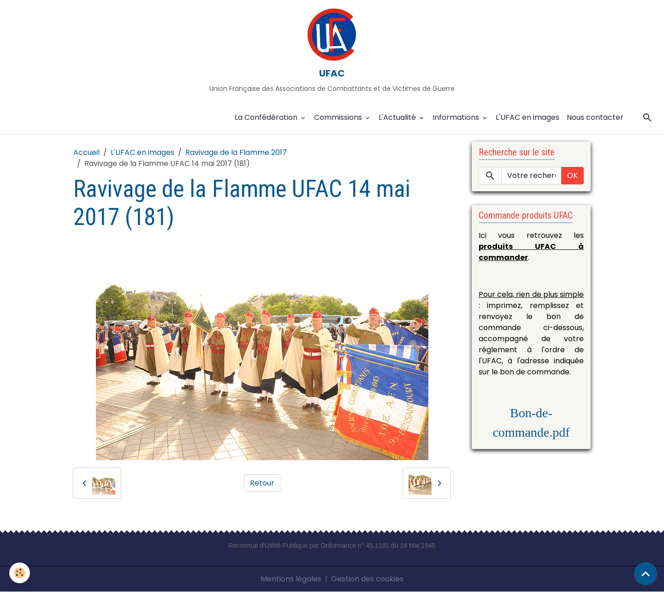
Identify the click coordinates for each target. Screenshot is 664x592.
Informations (457, 117)
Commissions (339, 117)
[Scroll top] (645, 573)
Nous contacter (595, 117)
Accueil (86, 152)
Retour (262, 483)
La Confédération (267, 117)
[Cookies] (19, 572)
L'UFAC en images (527, 117)
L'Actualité (398, 117)
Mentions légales (291, 579)
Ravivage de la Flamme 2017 (236, 152)
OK (572, 175)
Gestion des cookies (367, 579)
